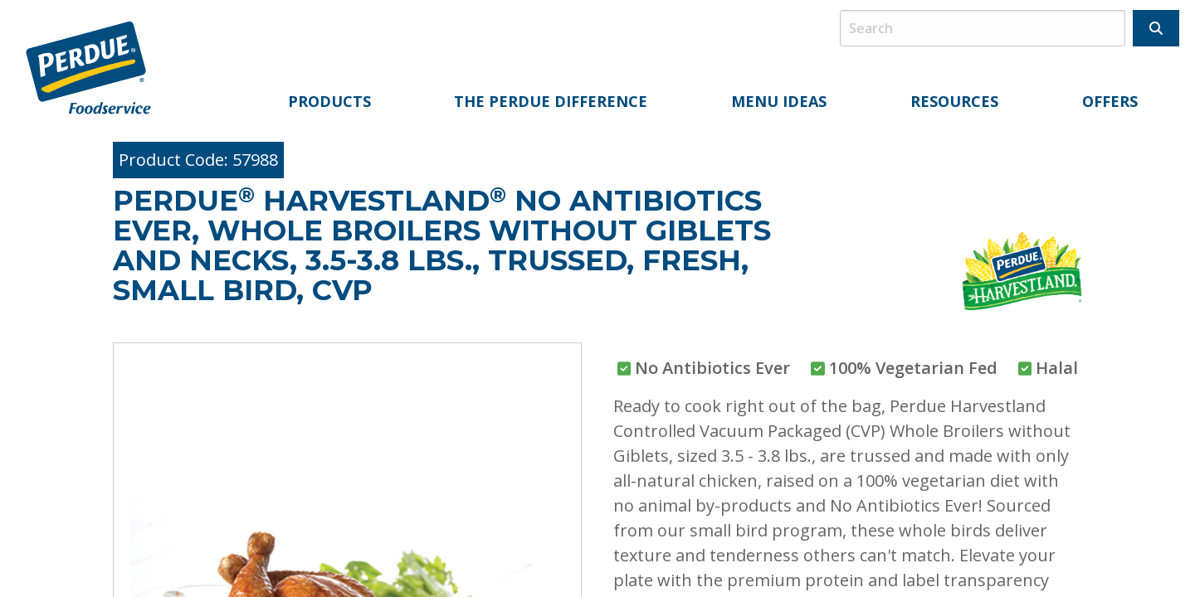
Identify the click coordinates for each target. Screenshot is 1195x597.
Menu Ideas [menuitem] (779, 101)
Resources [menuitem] (954, 101)
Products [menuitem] (329, 101)
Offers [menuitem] (1110, 101)
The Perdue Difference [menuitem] (550, 101)
